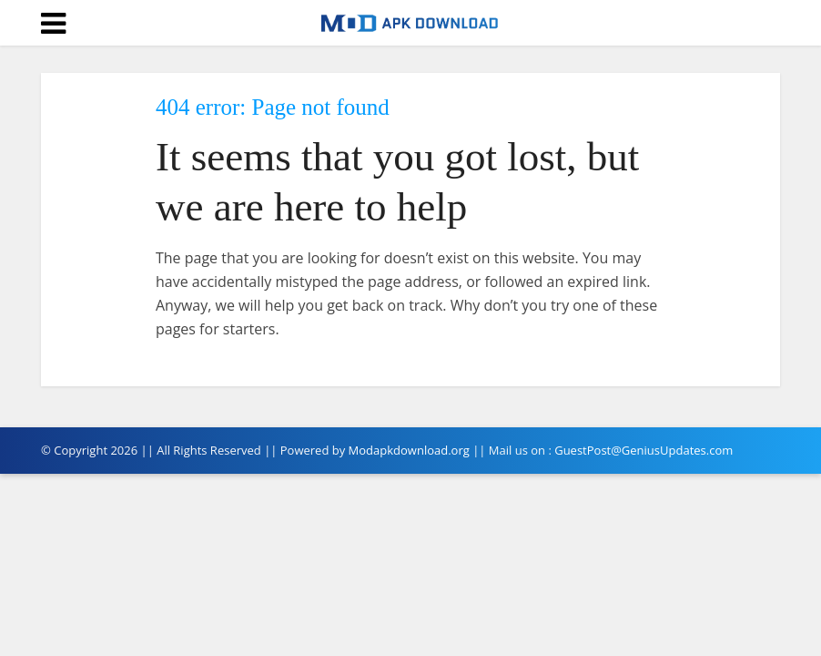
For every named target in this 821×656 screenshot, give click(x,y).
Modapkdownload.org (409, 450)
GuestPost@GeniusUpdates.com (643, 450)
